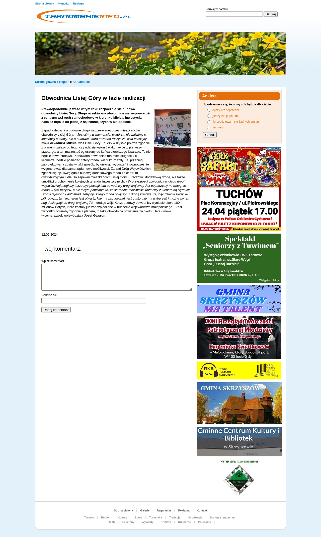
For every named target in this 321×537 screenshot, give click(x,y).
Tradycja (175, 517)
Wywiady (147, 521)
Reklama (78, 3)
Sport (138, 517)
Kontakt (63, 3)
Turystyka (155, 517)
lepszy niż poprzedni (225, 110)
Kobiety (166, 521)
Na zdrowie (195, 517)
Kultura (122, 517)
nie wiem (217, 127)
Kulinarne (184, 521)
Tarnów (89, 517)
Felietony (128, 521)
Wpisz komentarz (52, 261)
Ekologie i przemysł (222, 517)
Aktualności (81, 82)
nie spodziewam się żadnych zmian (235, 121)
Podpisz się (49, 295)
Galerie (144, 510)
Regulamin (164, 510)
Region (64, 82)
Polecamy (204, 521)
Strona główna (45, 3)
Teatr (112, 521)
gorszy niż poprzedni (225, 116)
